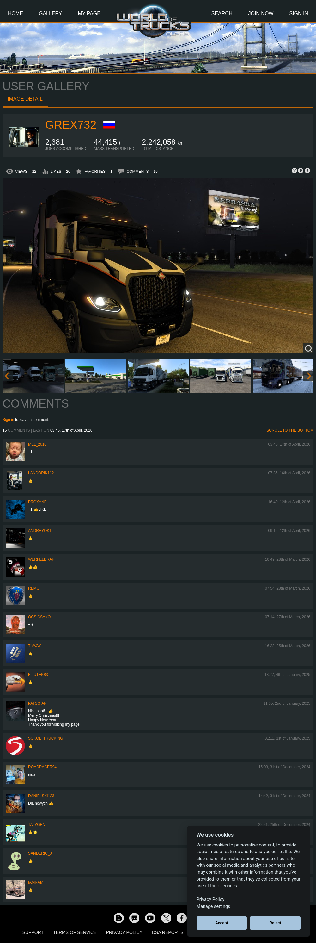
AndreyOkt (40, 530)
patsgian (37, 703)
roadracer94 (42, 767)
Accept (221, 923)
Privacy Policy (124, 932)
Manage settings (213, 906)
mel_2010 (37, 444)
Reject (275, 923)
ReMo (34, 588)
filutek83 (38, 674)
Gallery (50, 13)
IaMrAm (35, 882)
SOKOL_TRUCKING (45, 738)
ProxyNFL (38, 502)
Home (15, 13)
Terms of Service (74, 932)
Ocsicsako (39, 617)
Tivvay (34, 646)
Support (33, 932)
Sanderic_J (40, 853)
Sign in (8, 419)
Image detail (25, 99)
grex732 (70, 124)
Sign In (298, 13)
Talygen (36, 824)
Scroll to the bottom (289, 430)
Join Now (260, 13)
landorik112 (41, 473)
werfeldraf (41, 559)
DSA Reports (167, 932)
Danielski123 (41, 796)
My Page (89, 13)
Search (222, 13)
